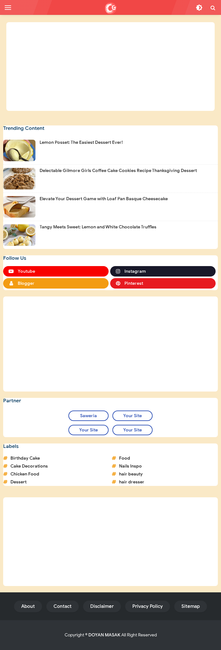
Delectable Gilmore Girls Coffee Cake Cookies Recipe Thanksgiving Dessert (118, 170)
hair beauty (131, 474)
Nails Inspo (130, 466)
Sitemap (190, 606)
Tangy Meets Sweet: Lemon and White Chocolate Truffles (98, 227)
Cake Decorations (29, 466)
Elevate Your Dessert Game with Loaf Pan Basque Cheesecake (104, 198)
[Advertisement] (110, 66)
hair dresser (131, 482)
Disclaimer (102, 606)
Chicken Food (24, 474)
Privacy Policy (147, 606)
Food (124, 458)
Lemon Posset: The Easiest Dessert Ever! (81, 142)
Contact (63, 606)
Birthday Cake (25, 458)
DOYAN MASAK (104, 635)
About (28, 606)
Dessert (18, 482)
